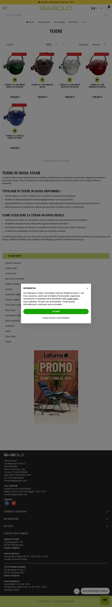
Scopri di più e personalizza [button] (56, 318)
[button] (87, 288)
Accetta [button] (56, 311)
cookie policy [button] (72, 299)
